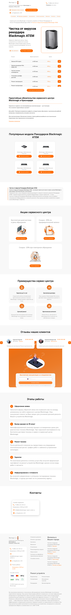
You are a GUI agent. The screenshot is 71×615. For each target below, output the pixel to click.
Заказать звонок (31, 10)
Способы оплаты (34, 558)
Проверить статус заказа (17, 10)
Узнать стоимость (26, 50)
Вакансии (48, 16)
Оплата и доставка (40, 16)
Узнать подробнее (21, 238)
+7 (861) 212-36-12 (53, 3)
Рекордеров (33, 583)
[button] (1, 344)
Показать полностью (14, 121)
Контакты (53, 16)
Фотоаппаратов (46, 583)
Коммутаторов (46, 576)
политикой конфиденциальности (45, 385)
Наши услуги (33, 552)
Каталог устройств (23, 16)
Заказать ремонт (25, 156)
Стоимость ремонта (35, 537)
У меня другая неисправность (35, 90)
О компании (13, 16)
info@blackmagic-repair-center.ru (16, 555)
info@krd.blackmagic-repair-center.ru (24, 510)
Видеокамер (33, 576)
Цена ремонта (32, 16)
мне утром (51, 5)
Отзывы (58, 16)
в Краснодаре (27, 5)
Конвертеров (34, 579)
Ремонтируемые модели (36, 549)
